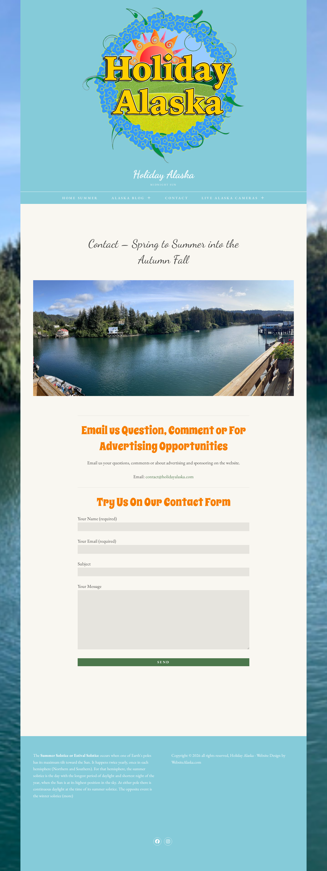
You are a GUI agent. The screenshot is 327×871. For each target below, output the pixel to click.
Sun (87, 762)
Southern (83, 768)
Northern (60, 768)
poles (147, 755)
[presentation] (112, 689)
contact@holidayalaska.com (170, 477)
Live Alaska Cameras (230, 198)
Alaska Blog (127, 198)
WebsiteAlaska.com (186, 762)
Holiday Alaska (163, 174)
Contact (176, 198)
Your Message (163, 617)
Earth (135, 755)
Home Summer (80, 198)
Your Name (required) (163, 523)
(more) (67, 795)
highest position (87, 782)
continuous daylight (48, 789)
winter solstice (50, 795)
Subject (163, 568)
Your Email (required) (163, 545)
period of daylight (100, 775)
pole (136, 782)
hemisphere (42, 768)
